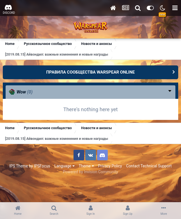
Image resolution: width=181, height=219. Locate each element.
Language (64, 166)
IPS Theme (18, 166)
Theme (86, 166)
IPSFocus (42, 166)
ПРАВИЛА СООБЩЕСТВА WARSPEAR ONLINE (90, 72)
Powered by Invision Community (90, 172)
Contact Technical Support (148, 166)
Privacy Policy (110, 166)
